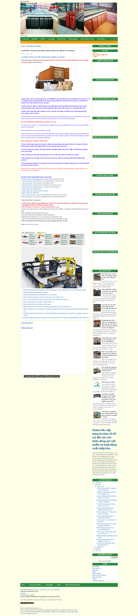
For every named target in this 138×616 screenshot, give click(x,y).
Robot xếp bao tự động (108, 382)
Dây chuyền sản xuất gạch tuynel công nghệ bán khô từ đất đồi (41, 187)
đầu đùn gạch (38, 183)
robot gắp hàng (48, 181)
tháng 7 (99, 486)
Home (23, 585)
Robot (94, 571)
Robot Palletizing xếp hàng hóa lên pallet (35, 292)
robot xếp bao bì (37, 181)
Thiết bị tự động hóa (98, 580)
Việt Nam (23, 593)
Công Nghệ (96, 566)
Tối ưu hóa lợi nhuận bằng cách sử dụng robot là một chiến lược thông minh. (46, 299)
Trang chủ (42, 376)
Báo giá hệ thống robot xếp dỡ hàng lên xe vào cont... (105, 540)
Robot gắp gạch (37, 179)
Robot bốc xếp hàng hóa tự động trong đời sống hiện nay (38, 215)
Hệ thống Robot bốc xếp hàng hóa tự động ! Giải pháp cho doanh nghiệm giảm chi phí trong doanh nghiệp (55, 290)
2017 (97, 550)
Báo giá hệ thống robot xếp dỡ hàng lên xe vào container (40, 294)
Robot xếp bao (97, 573)
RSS (115, 39)
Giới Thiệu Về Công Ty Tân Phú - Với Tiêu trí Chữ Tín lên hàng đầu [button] (40, 589)
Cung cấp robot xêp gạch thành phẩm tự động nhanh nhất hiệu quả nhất (109, 306)
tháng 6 (99, 547)
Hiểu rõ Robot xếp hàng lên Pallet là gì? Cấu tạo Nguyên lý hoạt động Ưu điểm (44, 219)
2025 (97, 482)
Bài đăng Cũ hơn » (53, 376)
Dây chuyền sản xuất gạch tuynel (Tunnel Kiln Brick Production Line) (109, 369)
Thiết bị (95, 579)
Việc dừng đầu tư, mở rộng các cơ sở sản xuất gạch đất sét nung (40, 207)
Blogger (109, 561)
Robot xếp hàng (26, 60)
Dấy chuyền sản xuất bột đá (31, 193)
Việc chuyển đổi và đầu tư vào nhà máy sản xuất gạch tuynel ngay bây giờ (109, 291)
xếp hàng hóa (48, 158)
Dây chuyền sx (97, 568)
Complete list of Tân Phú (27, 595)
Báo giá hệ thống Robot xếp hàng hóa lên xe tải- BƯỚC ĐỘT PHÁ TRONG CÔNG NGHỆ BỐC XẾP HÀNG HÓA (56, 317)
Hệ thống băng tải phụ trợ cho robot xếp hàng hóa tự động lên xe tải (41, 217)
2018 (97, 548)
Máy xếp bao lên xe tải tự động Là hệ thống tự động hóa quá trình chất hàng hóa (47, 306)
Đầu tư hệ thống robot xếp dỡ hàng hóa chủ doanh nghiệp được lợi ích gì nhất (44, 221)
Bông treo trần (27, 185)
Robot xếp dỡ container (99, 575)
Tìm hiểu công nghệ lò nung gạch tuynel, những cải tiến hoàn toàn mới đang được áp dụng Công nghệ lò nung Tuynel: (109, 397)
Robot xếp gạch (97, 577)
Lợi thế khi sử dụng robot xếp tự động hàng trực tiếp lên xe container (43, 57)
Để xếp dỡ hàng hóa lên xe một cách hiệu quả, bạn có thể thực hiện (43, 297)
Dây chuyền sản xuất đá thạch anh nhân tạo (35, 191)
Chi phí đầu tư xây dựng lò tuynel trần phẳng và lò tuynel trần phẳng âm (109, 339)
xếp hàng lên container (34, 133)
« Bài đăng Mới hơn (31, 376)
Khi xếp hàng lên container (29, 125)
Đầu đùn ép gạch (28, 183)
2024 (97, 484)
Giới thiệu (95, 570)
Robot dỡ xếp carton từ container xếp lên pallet (37, 304)
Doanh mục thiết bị (35, 585)
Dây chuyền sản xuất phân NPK (32, 189)
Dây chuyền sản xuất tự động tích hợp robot (35, 213)
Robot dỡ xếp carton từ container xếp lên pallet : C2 (39, 302)
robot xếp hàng (37, 62)
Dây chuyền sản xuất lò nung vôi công (34, 195)
